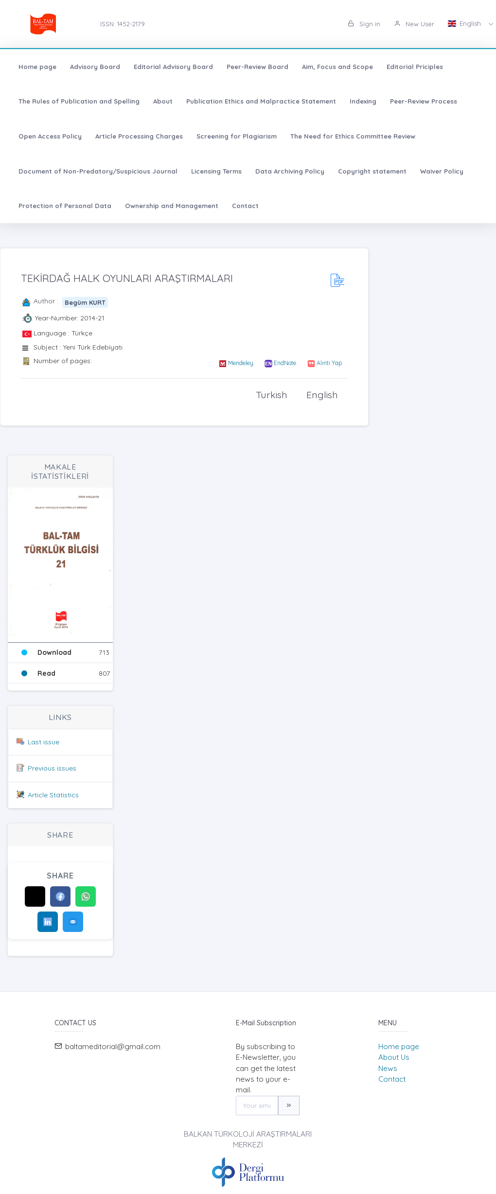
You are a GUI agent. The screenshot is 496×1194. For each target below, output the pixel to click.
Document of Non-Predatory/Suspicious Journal (97, 171)
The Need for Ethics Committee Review (352, 136)
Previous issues (52, 768)
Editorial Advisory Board (173, 66)
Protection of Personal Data (64, 206)
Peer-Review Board (257, 66)
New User (414, 24)
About (163, 101)
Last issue (43, 741)
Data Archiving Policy (289, 171)
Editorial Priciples (415, 66)
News (387, 1068)
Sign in (364, 24)
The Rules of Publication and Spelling (79, 101)
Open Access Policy (50, 136)
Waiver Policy (441, 171)
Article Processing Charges (139, 136)
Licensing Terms (216, 171)
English (465, 23)
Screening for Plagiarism (236, 136)
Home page (37, 66)
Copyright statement (372, 171)
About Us (393, 1057)
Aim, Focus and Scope (337, 66)
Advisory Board (95, 66)
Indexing (363, 101)
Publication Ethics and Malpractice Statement (261, 101)
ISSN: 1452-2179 (122, 24)
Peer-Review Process (423, 101)
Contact (245, 206)
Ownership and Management (171, 206)
